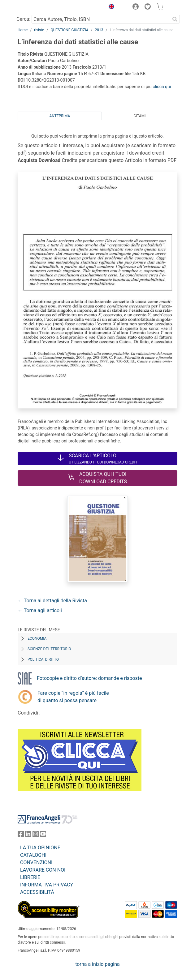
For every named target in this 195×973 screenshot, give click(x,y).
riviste (39, 30)
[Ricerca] (175, 19)
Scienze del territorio (49, 649)
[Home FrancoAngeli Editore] (38, 7)
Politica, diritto (43, 659)
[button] (109, 7)
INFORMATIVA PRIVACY (46, 885)
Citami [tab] (139, 116)
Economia (37, 638)
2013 (99, 30)
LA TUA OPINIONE (40, 848)
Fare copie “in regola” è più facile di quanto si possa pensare (73, 696)
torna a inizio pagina (97, 964)
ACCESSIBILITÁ (37, 892)
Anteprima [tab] (60, 116)
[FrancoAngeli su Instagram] (35, 835)
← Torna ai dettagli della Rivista (52, 601)
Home (23, 30)
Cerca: (23, 19)
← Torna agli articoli (40, 610)
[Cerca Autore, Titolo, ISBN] (101, 19)
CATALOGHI (33, 855)
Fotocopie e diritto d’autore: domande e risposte (89, 678)
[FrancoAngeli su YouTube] (43, 835)
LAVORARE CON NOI (42, 870)
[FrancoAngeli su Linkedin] (28, 835)
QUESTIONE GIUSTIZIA (69, 30)
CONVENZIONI (36, 862)
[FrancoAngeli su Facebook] (21, 835)
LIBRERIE (30, 877)
